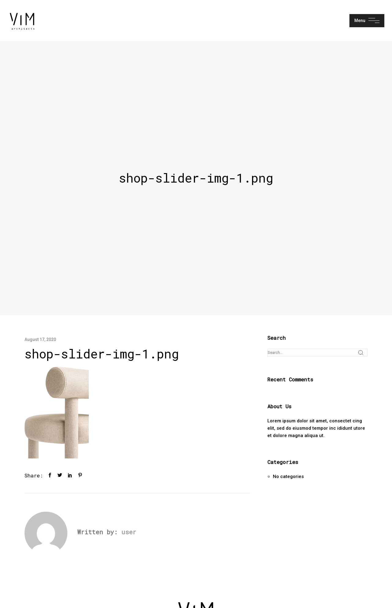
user (128, 532)
